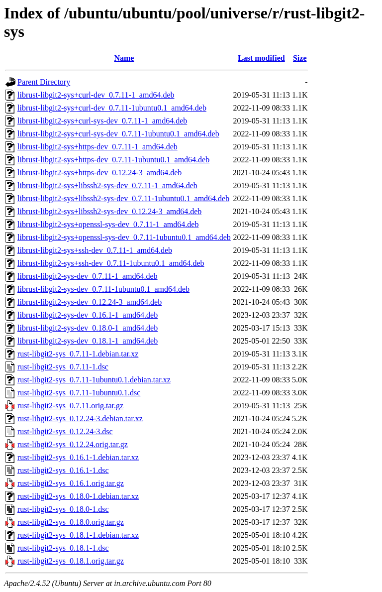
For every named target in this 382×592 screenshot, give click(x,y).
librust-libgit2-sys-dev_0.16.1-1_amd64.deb (87, 315)
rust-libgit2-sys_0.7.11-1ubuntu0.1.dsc (78, 392)
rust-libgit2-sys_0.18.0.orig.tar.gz (70, 522)
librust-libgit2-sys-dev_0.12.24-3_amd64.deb (89, 302)
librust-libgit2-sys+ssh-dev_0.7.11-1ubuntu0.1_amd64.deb (110, 263)
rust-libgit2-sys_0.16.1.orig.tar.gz (70, 483)
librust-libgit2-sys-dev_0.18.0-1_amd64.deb (87, 328)
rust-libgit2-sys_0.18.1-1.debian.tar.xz (78, 535)
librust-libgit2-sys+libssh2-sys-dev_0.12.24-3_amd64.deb (109, 211)
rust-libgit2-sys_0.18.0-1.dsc (63, 509)
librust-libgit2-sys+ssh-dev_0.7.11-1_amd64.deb (94, 250)
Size (300, 58)
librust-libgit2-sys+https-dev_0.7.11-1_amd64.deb (97, 146)
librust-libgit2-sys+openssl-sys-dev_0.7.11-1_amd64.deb (107, 224)
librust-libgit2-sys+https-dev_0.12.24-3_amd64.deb (99, 172)
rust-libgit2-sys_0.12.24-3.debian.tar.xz (80, 418)
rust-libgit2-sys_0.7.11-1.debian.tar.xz (77, 354)
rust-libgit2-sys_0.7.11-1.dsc (62, 366)
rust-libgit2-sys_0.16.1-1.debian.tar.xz (78, 457)
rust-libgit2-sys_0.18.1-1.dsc (63, 548)
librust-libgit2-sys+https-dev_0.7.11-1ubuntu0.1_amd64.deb (113, 159)
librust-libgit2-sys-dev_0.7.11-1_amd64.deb (87, 276)
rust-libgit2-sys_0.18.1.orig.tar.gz (70, 561)
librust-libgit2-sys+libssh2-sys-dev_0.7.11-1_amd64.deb (107, 185)
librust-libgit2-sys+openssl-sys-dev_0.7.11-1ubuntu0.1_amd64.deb (124, 237)
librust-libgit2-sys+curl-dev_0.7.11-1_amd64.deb (96, 95)
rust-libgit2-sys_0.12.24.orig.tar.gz (72, 444)
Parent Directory (43, 82)
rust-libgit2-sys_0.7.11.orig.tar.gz (70, 405)
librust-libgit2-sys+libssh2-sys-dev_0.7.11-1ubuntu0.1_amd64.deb (123, 198)
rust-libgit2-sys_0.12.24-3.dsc (65, 431)
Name (124, 58)
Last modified (261, 58)
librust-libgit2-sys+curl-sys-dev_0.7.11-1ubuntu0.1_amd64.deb (118, 133)
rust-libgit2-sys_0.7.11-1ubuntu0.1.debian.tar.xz (94, 379)
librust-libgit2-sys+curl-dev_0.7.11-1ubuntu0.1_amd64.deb (111, 108)
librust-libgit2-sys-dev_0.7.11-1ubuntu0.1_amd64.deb (103, 289)
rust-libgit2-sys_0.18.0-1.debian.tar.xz (78, 496)
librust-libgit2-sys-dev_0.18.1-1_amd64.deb (87, 341)
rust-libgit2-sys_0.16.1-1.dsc (63, 470)
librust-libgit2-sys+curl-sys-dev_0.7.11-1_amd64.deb (102, 121)
